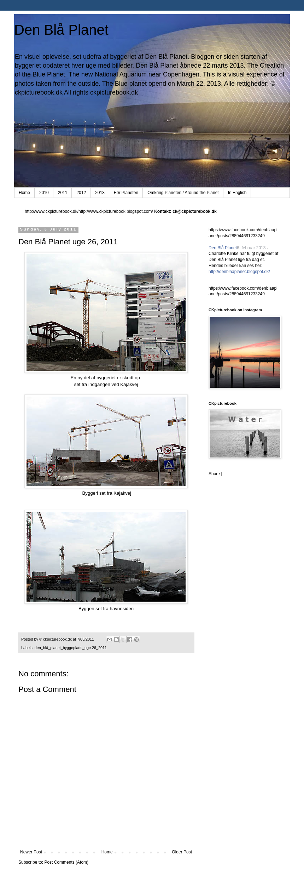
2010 (44, 192)
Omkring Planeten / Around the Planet (182, 192)
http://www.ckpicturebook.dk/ (51, 211)
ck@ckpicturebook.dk (194, 211)
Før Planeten (126, 192)
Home (24, 192)
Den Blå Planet (61, 30)
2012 (81, 192)
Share (214, 473)
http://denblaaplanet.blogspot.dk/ (239, 271)
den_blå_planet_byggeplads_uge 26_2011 (71, 648)
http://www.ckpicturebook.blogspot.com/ (115, 211)
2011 (63, 192)
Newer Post (31, 852)
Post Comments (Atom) (66, 862)
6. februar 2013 (251, 247)
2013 (100, 192)
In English (237, 192)
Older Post (182, 852)
